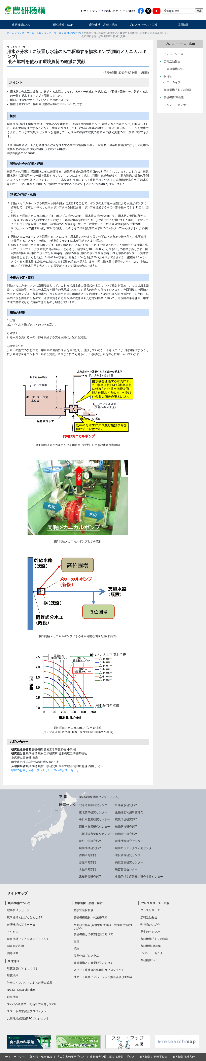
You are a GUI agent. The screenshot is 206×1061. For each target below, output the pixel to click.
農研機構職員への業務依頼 (90, 917)
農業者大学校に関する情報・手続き (112, 1056)
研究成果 (12, 975)
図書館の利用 (15, 946)
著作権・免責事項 (41, 1056)
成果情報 (12, 997)
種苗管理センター (126, 869)
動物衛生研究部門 (126, 833)
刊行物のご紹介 (150, 924)
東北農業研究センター (93, 812)
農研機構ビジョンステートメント (28, 938)
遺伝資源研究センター (129, 855)
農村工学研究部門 (90, 840)
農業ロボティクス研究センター (134, 848)
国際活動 (12, 953)
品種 (76, 941)
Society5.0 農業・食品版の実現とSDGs (31, 1004)
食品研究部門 (87, 869)
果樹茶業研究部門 (90, 876)
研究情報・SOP (63, 24)
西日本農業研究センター (94, 826)
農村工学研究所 (72, 33)
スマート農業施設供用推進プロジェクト (99, 969)
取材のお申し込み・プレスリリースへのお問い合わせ (45, 770)
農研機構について (23, 24)
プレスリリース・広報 (143, 24)
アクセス (12, 931)
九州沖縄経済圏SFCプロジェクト (28, 1018)
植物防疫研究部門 (126, 826)
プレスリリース (52, 33)
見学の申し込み (150, 931)
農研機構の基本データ (21, 924)
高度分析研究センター (129, 862)
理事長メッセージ (18, 910)
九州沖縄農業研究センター (96, 833)
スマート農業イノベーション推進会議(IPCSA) (103, 977)
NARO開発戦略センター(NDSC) (99, 796)
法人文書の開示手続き (71, 1056)
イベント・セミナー (153, 953)
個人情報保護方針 (183, 1056)
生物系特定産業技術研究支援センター (139, 876)
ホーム (10, 33)
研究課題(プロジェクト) (22, 968)
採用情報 (183, 24)
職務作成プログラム (86, 955)
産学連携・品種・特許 (103, 24)
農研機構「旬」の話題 (154, 938)
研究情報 (13, 961)
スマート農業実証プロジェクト (26, 1011)
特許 (76, 948)
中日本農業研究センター (94, 819)
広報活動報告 (148, 917)
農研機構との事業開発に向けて (93, 934)
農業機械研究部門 (90, 848)
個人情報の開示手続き (153, 1056)
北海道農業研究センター (94, 805)
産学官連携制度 (83, 910)
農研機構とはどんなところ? (24, 917)
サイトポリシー (15, 1056)
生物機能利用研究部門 (129, 812)
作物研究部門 (87, 855)
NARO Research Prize (21, 989)
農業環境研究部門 (126, 819)
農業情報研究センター (129, 840)
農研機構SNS (148, 960)
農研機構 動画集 (150, 946)
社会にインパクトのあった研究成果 (29, 982)
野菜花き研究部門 (126, 805)
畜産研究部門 (87, 862)
